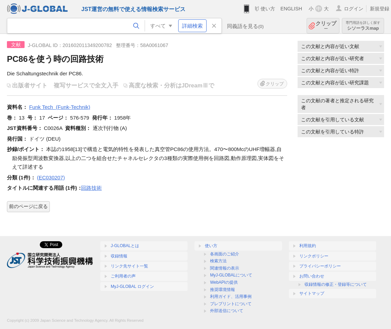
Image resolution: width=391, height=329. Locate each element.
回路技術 (91, 188)
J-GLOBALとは (125, 245)
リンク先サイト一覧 (129, 266)
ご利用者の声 (123, 276)
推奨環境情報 (222, 289)
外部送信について (226, 310)
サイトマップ (311, 293)
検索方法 (218, 260)
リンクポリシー (313, 256)
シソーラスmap (363, 26)
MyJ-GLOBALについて (231, 275)
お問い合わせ (311, 276)
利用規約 (307, 245)
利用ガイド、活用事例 (231, 296)
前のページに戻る (28, 206)
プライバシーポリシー (320, 266)
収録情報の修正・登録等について (335, 284)
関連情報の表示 (224, 268)
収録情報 (119, 256)
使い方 (268, 8)
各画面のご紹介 (224, 254)
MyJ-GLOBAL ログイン (132, 286)
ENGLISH (291, 8)
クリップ (326, 25)
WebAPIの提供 (224, 282)
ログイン (353, 8)
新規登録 (379, 8)
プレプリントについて (231, 303)
